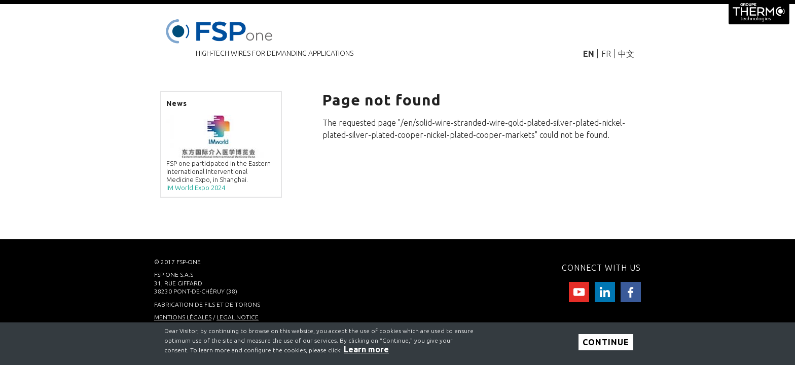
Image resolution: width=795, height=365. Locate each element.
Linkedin (605, 292)
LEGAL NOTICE (237, 317)
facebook (631, 292)
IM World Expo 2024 (195, 187)
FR (606, 53)
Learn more (366, 349)
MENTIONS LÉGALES (182, 317)
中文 (626, 53)
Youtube (579, 292)
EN (588, 53)
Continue (606, 342)
